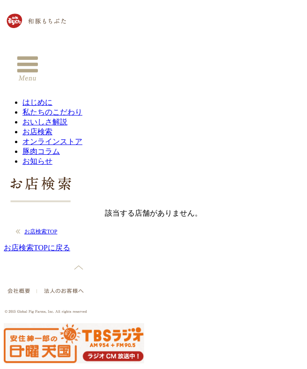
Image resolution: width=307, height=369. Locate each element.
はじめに (37, 102)
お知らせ (37, 161)
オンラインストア (52, 141)
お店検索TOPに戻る (37, 248)
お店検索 (37, 132)
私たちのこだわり (52, 112)
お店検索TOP (40, 231)
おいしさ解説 (44, 122)
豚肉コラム (41, 151)
